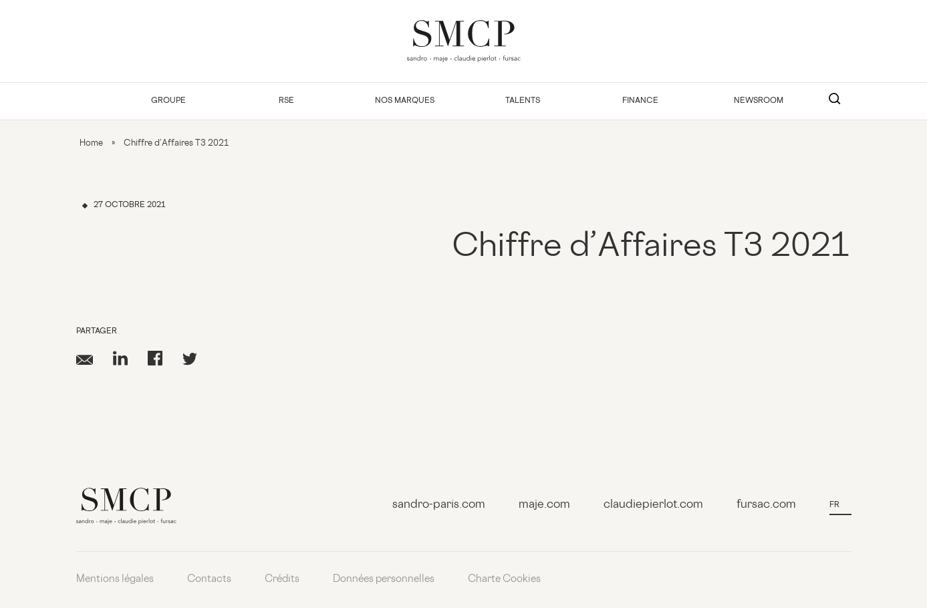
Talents (522, 101)
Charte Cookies (504, 580)
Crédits (282, 580)
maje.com (544, 505)
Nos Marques (404, 101)
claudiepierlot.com (653, 505)
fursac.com (766, 505)
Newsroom (758, 101)
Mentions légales (115, 580)
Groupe (168, 101)
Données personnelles (383, 580)
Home (91, 144)
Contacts (209, 580)
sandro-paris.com (438, 505)
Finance (640, 101)
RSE (286, 101)
